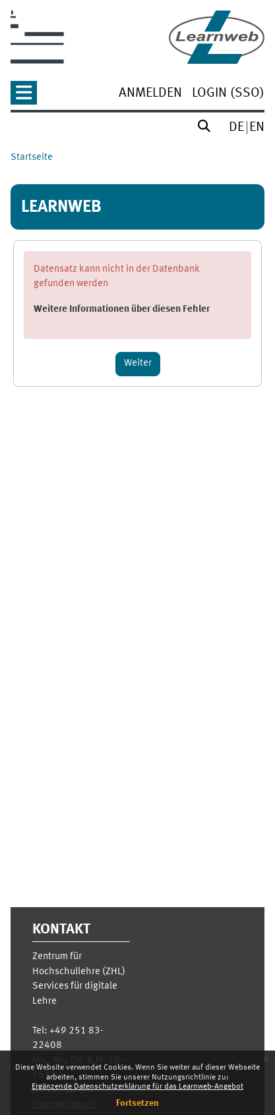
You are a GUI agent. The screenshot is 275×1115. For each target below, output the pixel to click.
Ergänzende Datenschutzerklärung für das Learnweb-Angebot (137, 1087)
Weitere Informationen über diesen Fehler (122, 309)
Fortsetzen (137, 1103)
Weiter (138, 363)
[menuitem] (150, 94)
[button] (24, 97)
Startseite (32, 157)
